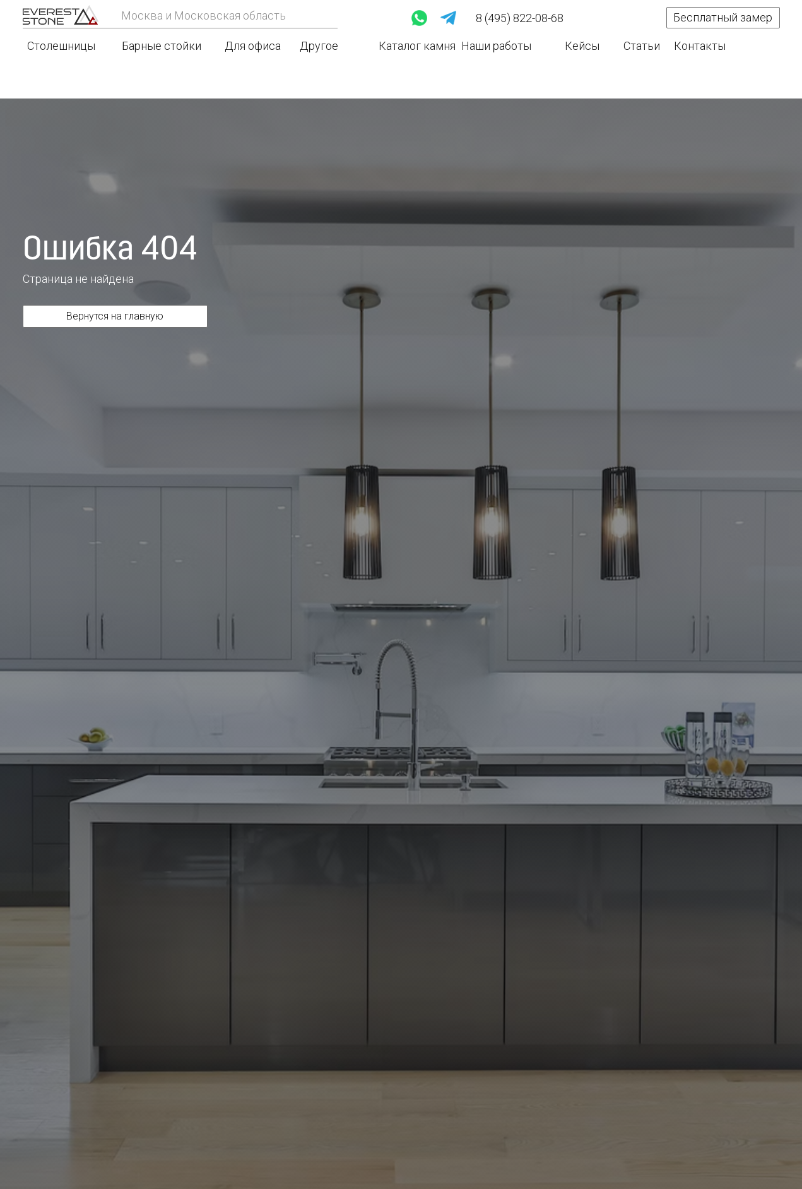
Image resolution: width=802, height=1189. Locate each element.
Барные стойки (161, 46)
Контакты (700, 46)
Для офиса (253, 46)
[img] (60, 15)
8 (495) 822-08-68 (519, 18)
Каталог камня (417, 46)
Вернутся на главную (114, 316)
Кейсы (582, 46)
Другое (319, 46)
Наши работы (496, 46)
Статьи (641, 46)
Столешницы (61, 46)
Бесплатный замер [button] (722, 17)
